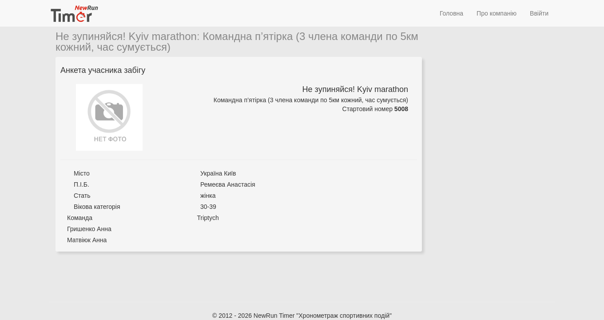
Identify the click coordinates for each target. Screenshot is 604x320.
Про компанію (497, 13)
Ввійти (539, 13)
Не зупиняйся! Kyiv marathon (126, 36)
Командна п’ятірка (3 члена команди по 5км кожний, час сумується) (237, 41)
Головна (451, 13)
